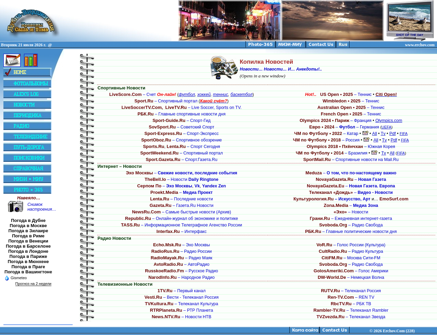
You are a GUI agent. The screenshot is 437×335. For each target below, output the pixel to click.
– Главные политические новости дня (351, 231)
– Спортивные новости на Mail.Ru (351, 159)
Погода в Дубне (28, 220)
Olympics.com (388, 120)
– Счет (142, 94)
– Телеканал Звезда (351, 316)
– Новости (181, 179)
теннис (220, 94)
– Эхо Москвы (181, 245)
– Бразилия (331, 153)
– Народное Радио (181, 277)
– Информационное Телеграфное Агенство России (181, 225)
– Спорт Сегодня (193, 146)
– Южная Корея (351, 146)
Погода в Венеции (28, 241)
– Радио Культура (351, 251)
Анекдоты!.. (309, 69)
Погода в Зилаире (28, 230)
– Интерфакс (182, 231)
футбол (187, 94)
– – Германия (344, 127)
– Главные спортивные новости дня (181, 114)
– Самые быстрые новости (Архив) (181, 212)
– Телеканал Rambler (351, 310)
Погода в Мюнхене (28, 261)
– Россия (326, 140)
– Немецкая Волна (351, 277)
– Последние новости (181, 199)
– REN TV (351, 297)
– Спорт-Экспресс (181, 133)
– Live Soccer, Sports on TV (202, 107)
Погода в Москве (28, 225)
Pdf (392, 133)
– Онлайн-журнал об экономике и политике (181, 218)
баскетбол (241, 94)
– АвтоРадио (181, 264)
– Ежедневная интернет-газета (351, 218)
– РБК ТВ (351, 303)
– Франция (336, 120)
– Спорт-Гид (181, 120)
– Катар (326, 133)
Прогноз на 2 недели (33, 284)
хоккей (204, 94)
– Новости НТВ (181, 316)
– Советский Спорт (181, 127)
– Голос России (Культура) (350, 245)
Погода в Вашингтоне (28, 271)
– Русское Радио (181, 271)
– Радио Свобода (351, 225)
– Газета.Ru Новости (182, 205)
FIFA (404, 134)
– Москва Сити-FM (350, 258)
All (374, 133)
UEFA (386, 127)
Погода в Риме (28, 235)
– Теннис (338, 94)
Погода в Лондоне (28, 251)
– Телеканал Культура (181, 303)
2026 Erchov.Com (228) (394, 330)
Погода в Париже (28, 256)
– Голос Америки (351, 271)
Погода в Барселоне (28, 246)
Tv (383, 133)
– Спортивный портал (165, 101)
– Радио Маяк (182, 258)
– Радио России (181, 251)
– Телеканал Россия (351, 290)
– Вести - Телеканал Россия (182, 297)
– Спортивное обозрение (181, 140)
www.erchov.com (420, 44)
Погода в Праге (28, 266)
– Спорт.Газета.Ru (181, 159)
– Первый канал (182, 290)
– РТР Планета (181, 310)
